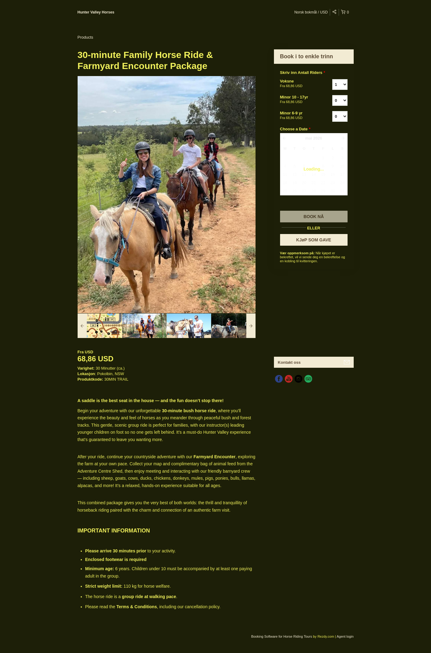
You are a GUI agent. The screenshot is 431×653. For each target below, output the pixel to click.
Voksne (298, 84)
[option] (100, 325)
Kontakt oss (289, 362)
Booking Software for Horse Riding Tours (282, 636)
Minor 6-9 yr (298, 116)
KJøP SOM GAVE (313, 239)
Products (85, 37)
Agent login (345, 636)
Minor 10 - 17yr (298, 100)
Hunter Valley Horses (96, 12)
